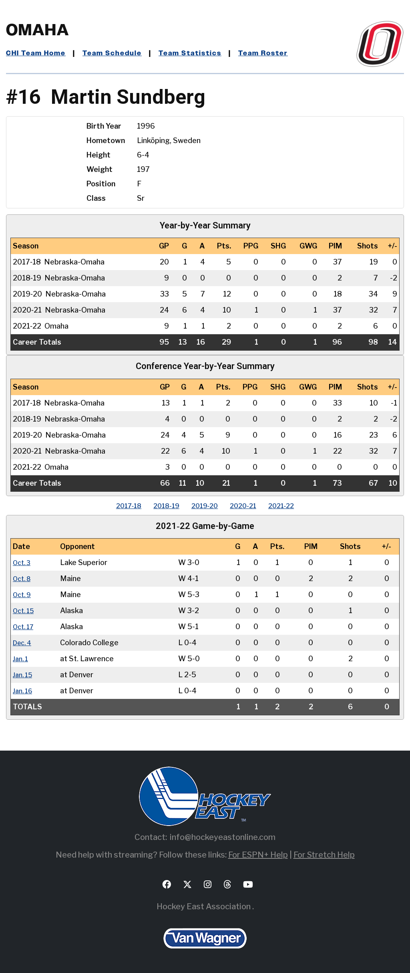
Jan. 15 (24, 674)
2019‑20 (204, 505)
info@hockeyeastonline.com (222, 837)
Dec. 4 (23, 642)
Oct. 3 (23, 562)
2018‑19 (160, 505)
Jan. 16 (24, 690)
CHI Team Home (38, 53)
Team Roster (278, 53)
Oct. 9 (23, 594)
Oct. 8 (23, 578)
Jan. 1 (21, 658)
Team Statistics (201, 53)
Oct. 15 (25, 610)
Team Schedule (119, 53)
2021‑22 (294, 505)
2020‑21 (249, 505)
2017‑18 (116, 505)
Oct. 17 (25, 626)
